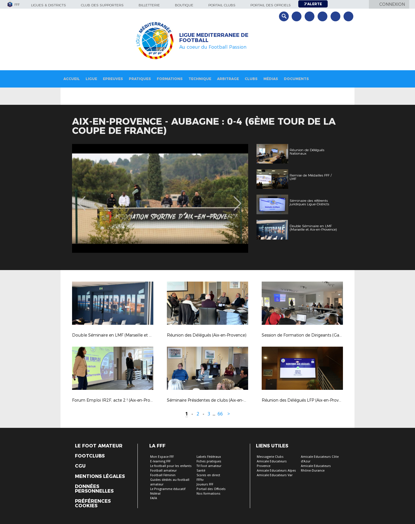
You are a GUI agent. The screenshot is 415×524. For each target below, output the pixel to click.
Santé (201, 470)
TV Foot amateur (209, 466)
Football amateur (163, 470)
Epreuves (113, 79)
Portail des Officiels (211, 489)
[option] (160, 198)
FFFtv (200, 480)
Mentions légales (100, 476)
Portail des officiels (270, 5)
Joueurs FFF (205, 484)
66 (220, 414)
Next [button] (238, 199)
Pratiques (140, 79)
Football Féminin (163, 475)
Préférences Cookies (93, 503)
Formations (170, 79)
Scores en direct (208, 475)
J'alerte (313, 4)
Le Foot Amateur (98, 446)
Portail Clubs (221, 5)
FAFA (153, 498)
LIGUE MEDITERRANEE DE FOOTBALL (213, 37)
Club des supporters (102, 5)
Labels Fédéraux (209, 457)
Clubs (251, 79)
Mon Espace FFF (162, 457)
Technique (199, 79)
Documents (296, 79)
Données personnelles (94, 488)
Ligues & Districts (48, 5)
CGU (80, 466)
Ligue (91, 79)
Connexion (392, 4)
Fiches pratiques (209, 461)
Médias (270, 79)
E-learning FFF (160, 461)
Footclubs (90, 456)
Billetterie (149, 5)
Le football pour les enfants (171, 466)
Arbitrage (228, 79)
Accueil (71, 79)
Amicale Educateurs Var (275, 475)
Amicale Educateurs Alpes (276, 470)
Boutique (184, 5)
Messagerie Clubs (270, 457)
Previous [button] (82, 199)
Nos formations (208, 493)
